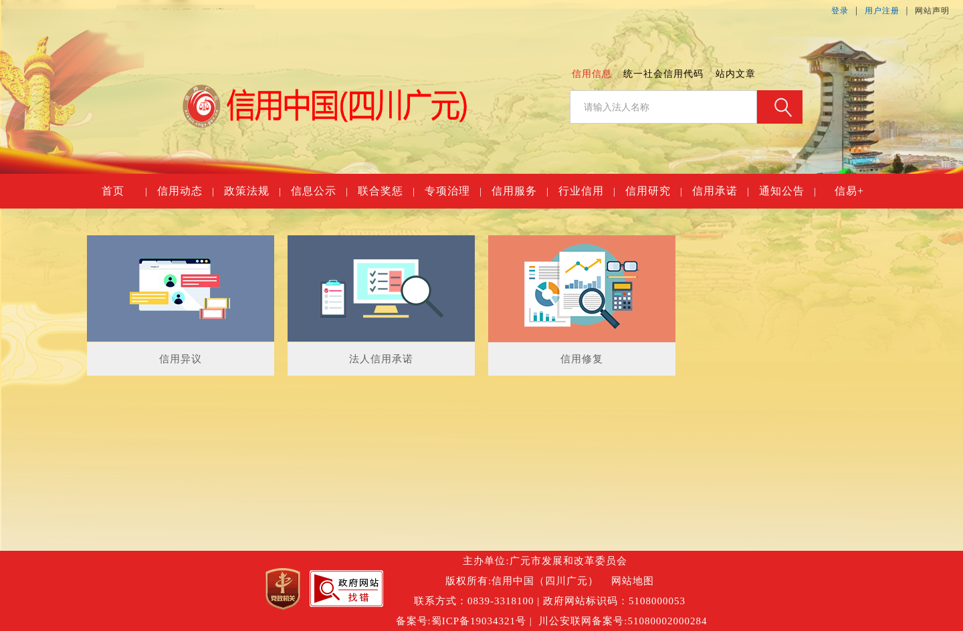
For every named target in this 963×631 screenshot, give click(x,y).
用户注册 (882, 10)
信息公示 (319, 191)
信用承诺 (720, 191)
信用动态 (185, 191)
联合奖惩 (386, 191)
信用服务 (520, 191)
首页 (124, 191)
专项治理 (453, 191)
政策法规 (252, 191)
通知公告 (787, 191)
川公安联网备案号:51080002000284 (622, 621)
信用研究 (653, 191)
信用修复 (581, 359)
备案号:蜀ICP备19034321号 (461, 621)
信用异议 (180, 359)
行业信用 (586, 191)
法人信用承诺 (381, 359)
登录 (840, 10)
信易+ (849, 191)
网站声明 (932, 10)
